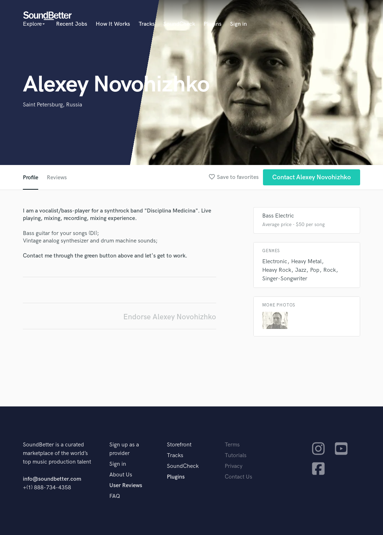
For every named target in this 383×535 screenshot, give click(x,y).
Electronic (274, 261)
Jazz (300, 270)
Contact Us (238, 477)
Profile (30, 177)
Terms (232, 444)
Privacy (234, 466)
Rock (329, 270)
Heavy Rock (276, 270)
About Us (120, 474)
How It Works (113, 24)
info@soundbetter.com (52, 479)
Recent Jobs (71, 24)
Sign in (238, 24)
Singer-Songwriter (284, 278)
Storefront (179, 444)
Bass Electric (278, 215)
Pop (314, 270)
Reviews (57, 177)
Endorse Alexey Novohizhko (169, 316)
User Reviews (125, 485)
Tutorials (236, 455)
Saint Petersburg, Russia (52, 104)
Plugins (213, 24)
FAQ (114, 496)
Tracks (147, 24)
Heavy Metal (306, 261)
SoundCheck (179, 24)
